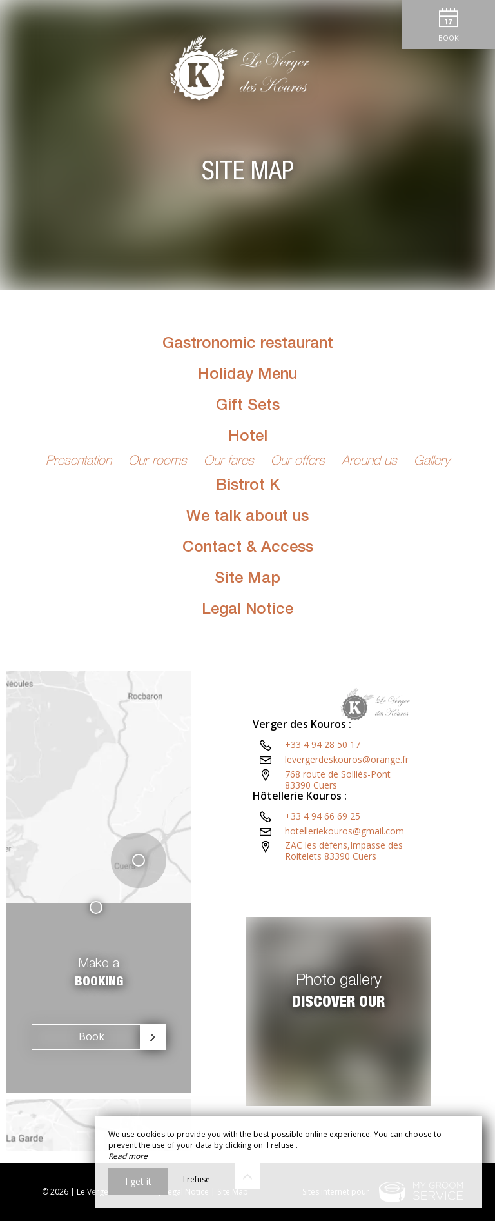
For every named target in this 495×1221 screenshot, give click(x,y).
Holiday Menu (247, 375)
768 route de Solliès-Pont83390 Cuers (338, 830)
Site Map (247, 579)
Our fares (231, 462)
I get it (138, 1181)
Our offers (300, 462)
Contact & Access (247, 548)
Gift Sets (248, 406)
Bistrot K (248, 486)
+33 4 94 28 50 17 (322, 795)
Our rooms (159, 462)
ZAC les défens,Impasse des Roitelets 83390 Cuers (378, 901)
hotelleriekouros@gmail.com (344, 881)
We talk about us (247, 517)
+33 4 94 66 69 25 (322, 866)
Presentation (80, 462)
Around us (371, 462)
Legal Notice (247, 610)
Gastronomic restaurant (247, 344)
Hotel (247, 437)
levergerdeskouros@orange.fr (347, 809)
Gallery (432, 462)
